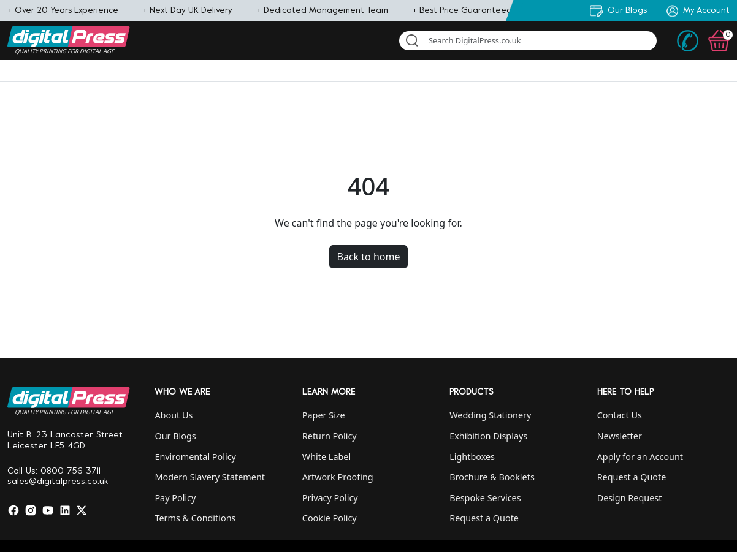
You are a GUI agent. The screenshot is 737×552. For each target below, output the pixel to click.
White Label (326, 457)
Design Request (629, 498)
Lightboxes (472, 457)
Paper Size (323, 415)
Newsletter (619, 436)
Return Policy (329, 436)
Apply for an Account (640, 457)
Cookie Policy (329, 518)
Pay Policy (175, 498)
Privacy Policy (330, 498)
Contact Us (619, 415)
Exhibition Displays (488, 436)
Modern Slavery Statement (210, 477)
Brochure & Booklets (492, 477)
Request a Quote (484, 518)
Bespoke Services (485, 498)
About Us (174, 415)
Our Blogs (175, 436)
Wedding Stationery (490, 415)
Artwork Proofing (337, 477)
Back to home (368, 256)
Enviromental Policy (195, 457)
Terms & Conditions (195, 518)
